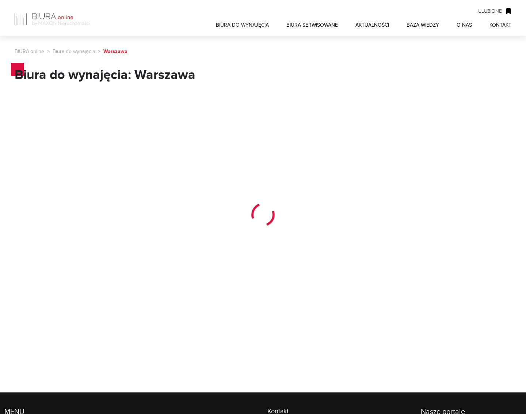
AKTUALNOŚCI (372, 25)
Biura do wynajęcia (74, 51)
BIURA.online (29, 51)
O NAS (464, 25)
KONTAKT (500, 25)
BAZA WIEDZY (423, 25)
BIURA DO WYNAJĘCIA (242, 25)
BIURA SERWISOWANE (312, 25)
